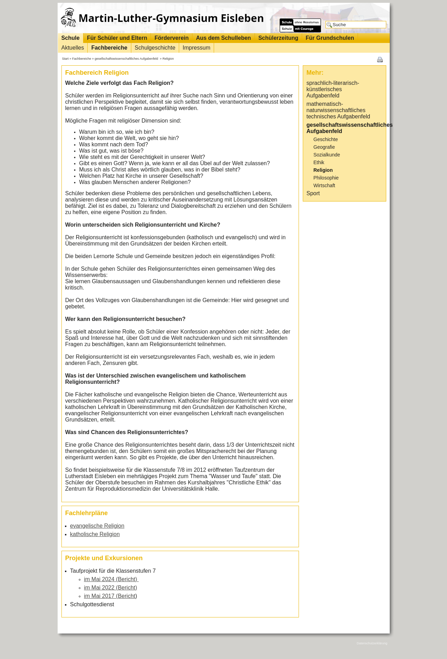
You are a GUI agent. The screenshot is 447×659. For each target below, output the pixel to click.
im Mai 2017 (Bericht (109, 596)
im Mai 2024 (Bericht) (111, 579)
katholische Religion (95, 534)
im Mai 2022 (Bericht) (110, 588)
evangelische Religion (97, 526)
